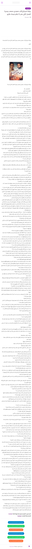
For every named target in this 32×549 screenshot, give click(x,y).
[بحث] (2, 3)
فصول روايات (28, 8)
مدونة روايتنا (11, 546)
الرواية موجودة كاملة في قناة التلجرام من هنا (16, 522)
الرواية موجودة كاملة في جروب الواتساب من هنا (16, 526)
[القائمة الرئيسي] (30, 3)
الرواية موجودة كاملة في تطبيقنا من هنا (16, 530)
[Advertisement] (16, 27)
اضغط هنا (19, 516)
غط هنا (10, 514)
